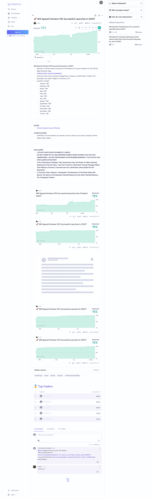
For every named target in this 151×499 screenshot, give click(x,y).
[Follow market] (95, 15)
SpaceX (53, 375)
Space (46, 375)
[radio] (83, 27)
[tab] (39, 429)
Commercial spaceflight (72, 375)
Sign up (17, 32)
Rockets (60, 375)
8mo (53, 448)
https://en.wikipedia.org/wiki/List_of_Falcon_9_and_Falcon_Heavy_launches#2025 (64, 455)
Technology (38, 375)
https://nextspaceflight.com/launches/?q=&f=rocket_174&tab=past (73, 457)
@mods (40, 450)
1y (44, 466)
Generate (96, 370)
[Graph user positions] (79, 27)
